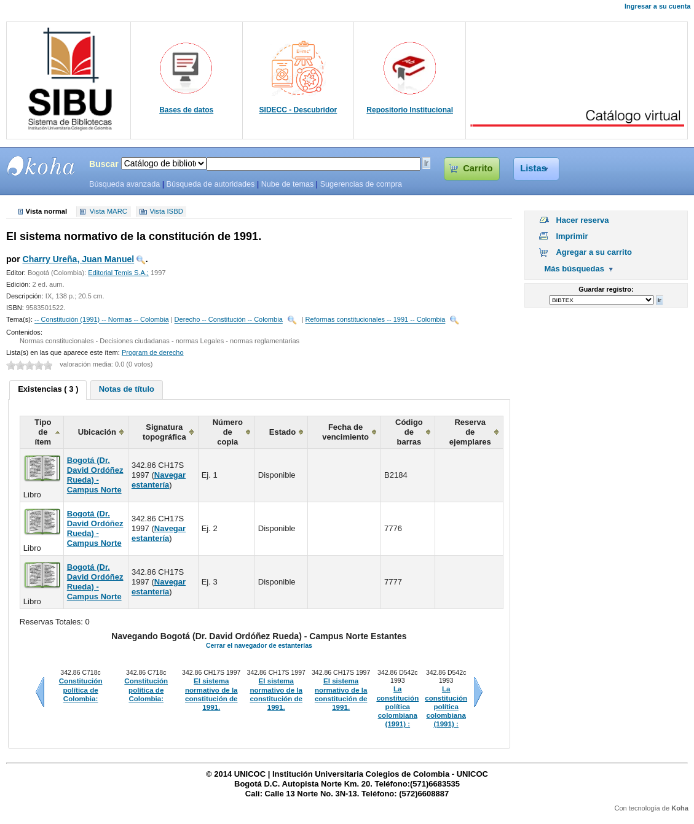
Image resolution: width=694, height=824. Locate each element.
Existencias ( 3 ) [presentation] (48, 389)
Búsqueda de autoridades (210, 184)
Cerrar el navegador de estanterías (259, 645)
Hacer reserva (582, 220)
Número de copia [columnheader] (228, 432)
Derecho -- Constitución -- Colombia (229, 320)
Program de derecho (153, 352)
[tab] (48, 390)
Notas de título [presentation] (126, 389)
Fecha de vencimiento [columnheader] (345, 431)
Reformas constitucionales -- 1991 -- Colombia (376, 320)
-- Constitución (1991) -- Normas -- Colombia (101, 320)
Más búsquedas (574, 268)
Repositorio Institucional (409, 110)
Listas (533, 168)
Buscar (104, 164)
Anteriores (40, 692)
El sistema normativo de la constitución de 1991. (211, 694)
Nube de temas (287, 184)
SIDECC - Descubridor (298, 110)
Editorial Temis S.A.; (118, 272)
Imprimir (572, 236)
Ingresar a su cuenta (657, 6)
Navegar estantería (159, 479)
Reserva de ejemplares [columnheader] (470, 432)
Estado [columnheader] (282, 432)
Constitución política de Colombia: (81, 689)
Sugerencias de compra (361, 184)
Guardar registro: (605, 289)
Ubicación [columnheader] (97, 432)
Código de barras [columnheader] (409, 432)
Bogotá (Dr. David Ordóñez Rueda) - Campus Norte (95, 475)
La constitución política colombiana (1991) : (397, 706)
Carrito (477, 168)
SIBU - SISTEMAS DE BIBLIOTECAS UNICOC (41, 166)
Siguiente (478, 692)
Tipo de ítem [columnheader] (42, 432)
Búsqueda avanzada (124, 184)
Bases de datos (186, 110)
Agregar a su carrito (594, 252)
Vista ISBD (166, 212)
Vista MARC (108, 212)
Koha (679, 808)
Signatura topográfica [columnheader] (164, 431)
